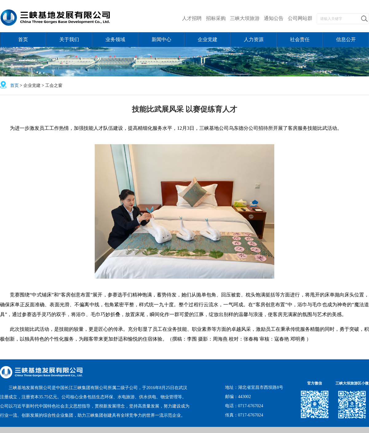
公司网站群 (300, 18)
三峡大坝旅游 (245, 18)
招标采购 (216, 18)
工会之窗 (53, 85)
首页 (23, 39)
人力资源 (254, 39)
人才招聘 (192, 18)
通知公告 (274, 18)
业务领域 (115, 39)
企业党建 (207, 39)
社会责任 (300, 39)
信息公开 (346, 39)
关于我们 (69, 39)
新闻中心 (161, 39)
